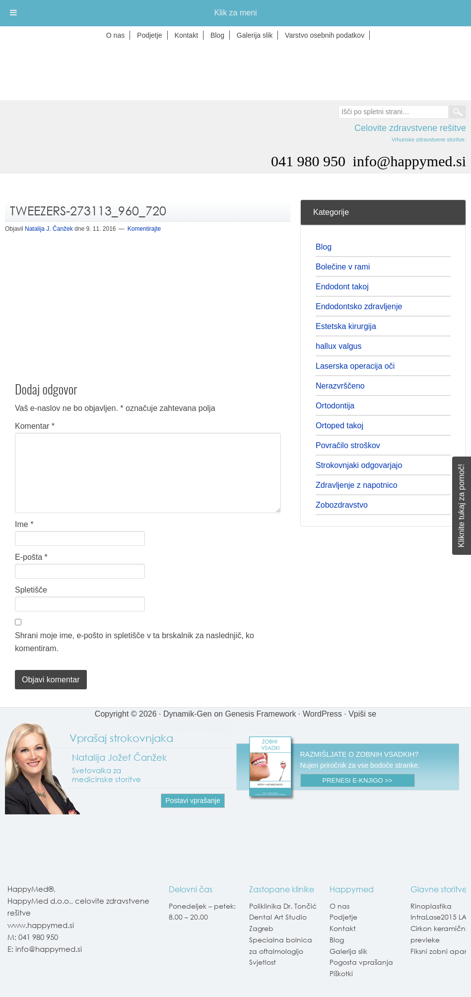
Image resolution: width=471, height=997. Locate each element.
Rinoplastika (431, 906)
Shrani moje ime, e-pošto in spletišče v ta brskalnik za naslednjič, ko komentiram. (134, 642)
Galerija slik (348, 951)
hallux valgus (339, 346)
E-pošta (31, 557)
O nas (339, 906)
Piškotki (341, 973)
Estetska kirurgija (346, 326)
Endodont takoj (342, 286)
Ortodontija (335, 405)
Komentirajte (144, 228)
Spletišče (31, 590)
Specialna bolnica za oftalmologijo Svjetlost (280, 951)
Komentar (35, 426)
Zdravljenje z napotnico (357, 485)
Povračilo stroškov (348, 445)
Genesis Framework (260, 714)
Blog (324, 247)
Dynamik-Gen (187, 714)
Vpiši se (362, 714)
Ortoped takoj (339, 425)
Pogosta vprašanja (361, 962)
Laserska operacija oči (355, 366)
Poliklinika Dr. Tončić (283, 906)
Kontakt (343, 928)
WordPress (322, 714)
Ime (24, 524)
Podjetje (343, 917)
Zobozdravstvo (342, 505)
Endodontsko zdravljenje (359, 306)
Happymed (235, 71)
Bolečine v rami (343, 267)
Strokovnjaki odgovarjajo (359, 465)
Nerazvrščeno (340, 386)
